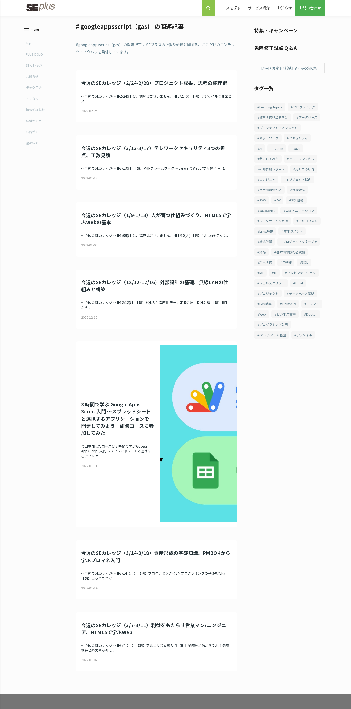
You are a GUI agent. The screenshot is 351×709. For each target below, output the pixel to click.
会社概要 (239, 683)
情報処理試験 (34, 109)
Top (27, 43)
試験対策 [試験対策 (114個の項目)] (302, 210)
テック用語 (33, 87)
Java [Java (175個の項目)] (300, 167)
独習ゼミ (31, 132)
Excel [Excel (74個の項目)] (302, 319)
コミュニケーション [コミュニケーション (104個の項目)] (302, 232)
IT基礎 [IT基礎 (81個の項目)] (265, 297)
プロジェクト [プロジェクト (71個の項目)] (270, 330)
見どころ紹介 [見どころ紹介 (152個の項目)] (308, 188)
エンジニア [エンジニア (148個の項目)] (268, 199)
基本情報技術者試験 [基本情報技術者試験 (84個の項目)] (275, 286)
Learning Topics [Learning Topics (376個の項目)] (272, 112)
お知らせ (284, 7)
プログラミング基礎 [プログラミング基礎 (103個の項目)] (275, 243)
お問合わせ (241, 662)
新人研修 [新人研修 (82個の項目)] (308, 286)
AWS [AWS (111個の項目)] (263, 221)
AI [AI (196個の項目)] (261, 167)
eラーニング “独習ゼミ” (148, 662)
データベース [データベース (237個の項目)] (270, 134)
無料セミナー (34, 121)
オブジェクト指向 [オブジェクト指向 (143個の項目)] (301, 199)
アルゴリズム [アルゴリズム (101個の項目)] (270, 253)
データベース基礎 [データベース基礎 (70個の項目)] (305, 330)
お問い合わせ (310, 7)
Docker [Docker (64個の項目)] (297, 362)
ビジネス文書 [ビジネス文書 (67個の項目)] (270, 362)
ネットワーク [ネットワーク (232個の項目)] (270, 156)
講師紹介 (31, 143)
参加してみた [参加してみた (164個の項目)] (270, 177)
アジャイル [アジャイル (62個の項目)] (307, 384)
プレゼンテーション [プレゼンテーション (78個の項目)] (275, 308)
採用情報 (239, 693)
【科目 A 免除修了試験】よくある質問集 (288, 71)
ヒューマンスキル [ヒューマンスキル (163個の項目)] (305, 177)
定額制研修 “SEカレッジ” (149, 672)
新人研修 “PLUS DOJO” (148, 693)
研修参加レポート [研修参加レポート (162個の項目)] (273, 188)
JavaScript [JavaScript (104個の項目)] (268, 232)
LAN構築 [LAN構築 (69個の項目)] (266, 341)
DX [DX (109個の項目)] (280, 221)
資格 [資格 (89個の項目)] (311, 275)
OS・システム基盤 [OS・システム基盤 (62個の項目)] (274, 384)
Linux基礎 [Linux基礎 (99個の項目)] (299, 253)
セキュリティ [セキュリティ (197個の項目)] (302, 156)
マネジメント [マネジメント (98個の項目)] (270, 264)
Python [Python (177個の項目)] (280, 167)
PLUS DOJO (33, 54)
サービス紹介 (259, 7)
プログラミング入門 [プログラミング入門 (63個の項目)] (275, 373)
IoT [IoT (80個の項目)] (301, 297)
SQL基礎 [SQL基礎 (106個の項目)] (300, 221)
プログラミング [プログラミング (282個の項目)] (307, 112)
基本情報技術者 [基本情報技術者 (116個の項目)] (272, 210)
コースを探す (230, 7)
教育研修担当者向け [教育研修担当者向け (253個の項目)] (275, 123)
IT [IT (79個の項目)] (316, 297)
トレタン (31, 98)
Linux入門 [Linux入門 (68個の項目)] (292, 341)
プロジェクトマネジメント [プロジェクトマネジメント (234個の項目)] (280, 145)
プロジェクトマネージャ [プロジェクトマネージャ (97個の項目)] (278, 275)
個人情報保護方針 (245, 703)
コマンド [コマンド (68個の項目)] (266, 351)
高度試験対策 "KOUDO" (148, 703)
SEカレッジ (33, 65)
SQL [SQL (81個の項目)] (284, 297)
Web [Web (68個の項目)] (288, 351)
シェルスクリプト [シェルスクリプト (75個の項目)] (273, 319)
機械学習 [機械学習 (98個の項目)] (298, 264)
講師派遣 (138, 683)
